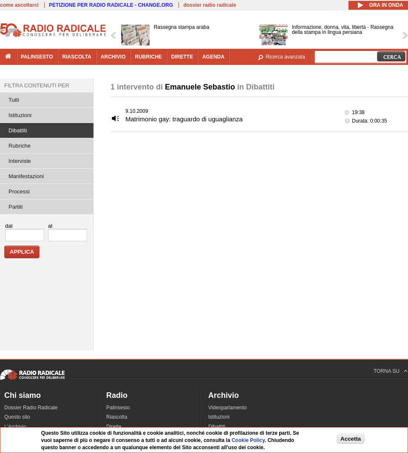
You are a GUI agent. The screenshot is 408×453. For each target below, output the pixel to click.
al (50, 226)
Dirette (113, 427)
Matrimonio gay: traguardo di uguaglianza (184, 119)
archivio (113, 57)
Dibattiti (17, 130)
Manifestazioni (26, 176)
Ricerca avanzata (285, 57)
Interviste (19, 161)
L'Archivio (15, 427)
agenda (213, 57)
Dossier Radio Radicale (30, 408)
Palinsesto (118, 408)
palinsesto (37, 57)
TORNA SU (387, 371)
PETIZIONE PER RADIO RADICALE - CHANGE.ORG (111, 5)
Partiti (15, 207)
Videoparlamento (227, 408)
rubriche (148, 57)
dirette (182, 57)
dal (8, 226)
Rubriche (19, 146)
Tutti (13, 100)
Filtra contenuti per (36, 85)
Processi (19, 191)
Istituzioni (19, 115)
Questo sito (17, 417)
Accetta (350, 439)
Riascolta (116, 417)
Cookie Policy (248, 440)
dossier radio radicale (209, 5)
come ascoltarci (19, 5)
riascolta (76, 57)
